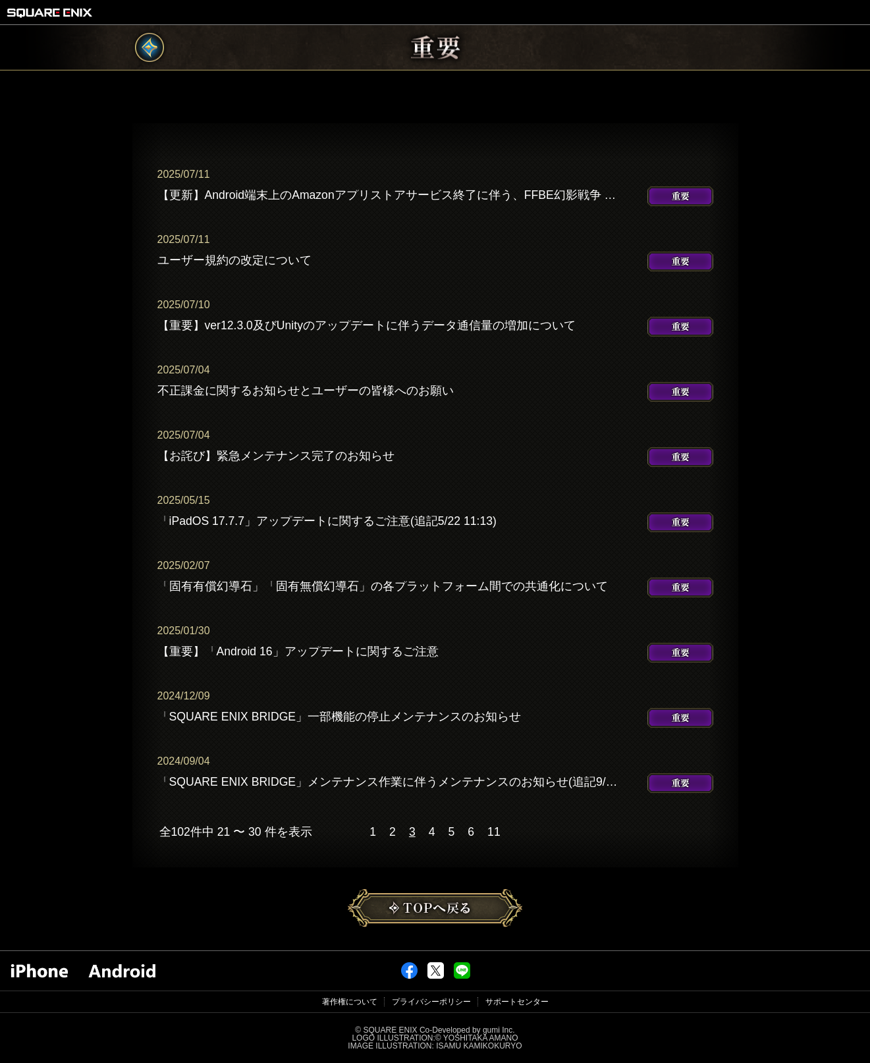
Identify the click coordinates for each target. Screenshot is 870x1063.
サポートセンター (517, 1001)
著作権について (349, 1001)
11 (494, 832)
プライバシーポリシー (431, 1001)
